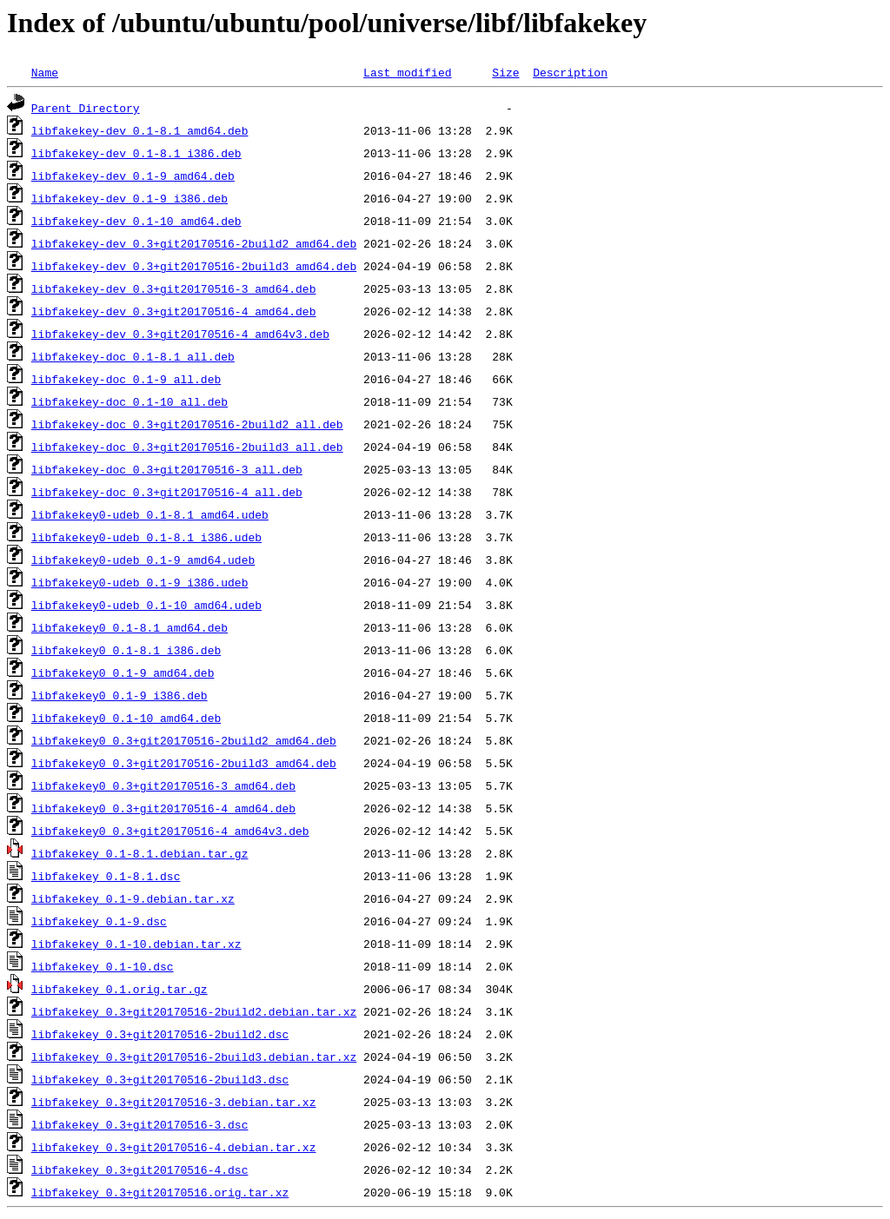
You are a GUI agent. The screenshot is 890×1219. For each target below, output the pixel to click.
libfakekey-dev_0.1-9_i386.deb (129, 198)
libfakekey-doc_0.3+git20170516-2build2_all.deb (187, 424)
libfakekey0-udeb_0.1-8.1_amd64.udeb (150, 514)
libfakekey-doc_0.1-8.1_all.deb (133, 356)
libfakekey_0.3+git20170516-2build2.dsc (160, 1034)
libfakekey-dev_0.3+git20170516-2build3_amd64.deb (193, 266)
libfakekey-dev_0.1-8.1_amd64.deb (140, 130)
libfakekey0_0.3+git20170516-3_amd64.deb (163, 785)
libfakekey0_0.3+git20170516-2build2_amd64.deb (183, 740)
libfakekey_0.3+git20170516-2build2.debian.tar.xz (193, 1011)
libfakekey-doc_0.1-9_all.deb (126, 379)
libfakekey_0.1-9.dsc (99, 921)
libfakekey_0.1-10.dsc (102, 966)
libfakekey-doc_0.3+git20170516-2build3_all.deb (187, 446)
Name (44, 72)
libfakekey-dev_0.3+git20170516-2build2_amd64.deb (193, 243)
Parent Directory (85, 108)
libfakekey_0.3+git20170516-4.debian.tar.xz (173, 1147)
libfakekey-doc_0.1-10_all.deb (129, 401)
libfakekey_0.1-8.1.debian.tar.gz (140, 853)
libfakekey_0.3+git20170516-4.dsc (140, 1169)
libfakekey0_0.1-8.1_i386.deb (126, 650)
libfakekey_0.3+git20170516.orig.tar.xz (160, 1192)
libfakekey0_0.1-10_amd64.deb (126, 717)
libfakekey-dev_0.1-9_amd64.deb (133, 175)
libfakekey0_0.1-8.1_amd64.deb (129, 627)
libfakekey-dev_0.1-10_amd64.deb (136, 221)
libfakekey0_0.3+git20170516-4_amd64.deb (163, 808)
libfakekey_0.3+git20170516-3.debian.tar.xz (173, 1102)
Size (505, 72)
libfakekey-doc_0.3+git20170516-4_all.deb (166, 492)
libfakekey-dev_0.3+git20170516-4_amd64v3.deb (180, 333)
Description (570, 72)
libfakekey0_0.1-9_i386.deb (119, 695)
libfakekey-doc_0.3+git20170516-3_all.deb (166, 469)
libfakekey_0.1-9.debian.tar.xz (133, 898)
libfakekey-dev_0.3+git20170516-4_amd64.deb (173, 311)
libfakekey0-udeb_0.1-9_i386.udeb (140, 582)
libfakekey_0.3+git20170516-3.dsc (140, 1124)
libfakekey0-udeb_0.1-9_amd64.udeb (143, 559)
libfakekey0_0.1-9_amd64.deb (123, 672)
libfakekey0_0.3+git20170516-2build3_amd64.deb (183, 763)
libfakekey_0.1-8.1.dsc (106, 876)
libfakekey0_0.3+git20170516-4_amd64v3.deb (170, 830)
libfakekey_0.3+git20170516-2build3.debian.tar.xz (193, 1056)
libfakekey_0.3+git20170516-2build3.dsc (160, 1079)
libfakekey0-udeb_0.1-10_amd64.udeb (146, 605)
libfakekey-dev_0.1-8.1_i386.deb (136, 153)
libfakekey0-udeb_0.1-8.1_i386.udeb (146, 537)
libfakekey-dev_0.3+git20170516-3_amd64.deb (173, 288)
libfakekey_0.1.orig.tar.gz (119, 989)
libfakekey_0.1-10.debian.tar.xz (136, 943)
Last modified (407, 72)
